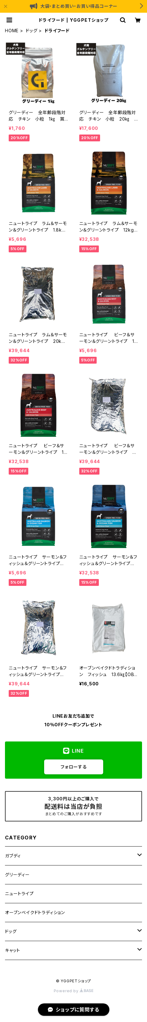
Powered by (74, 991)
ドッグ (31, 30)
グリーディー (17, 874)
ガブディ (13, 855)
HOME (12, 30)
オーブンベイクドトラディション (35, 912)
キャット (12, 950)
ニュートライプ (19, 893)
